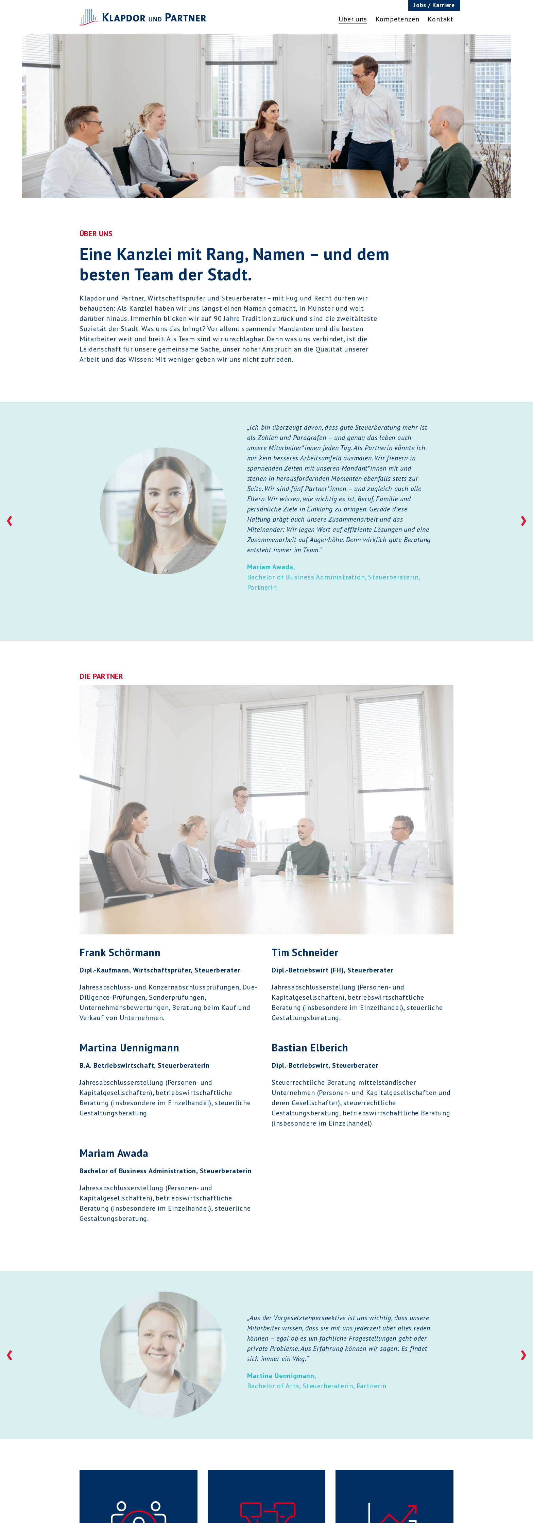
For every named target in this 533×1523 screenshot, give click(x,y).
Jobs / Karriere (434, 5)
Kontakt (440, 19)
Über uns (353, 19)
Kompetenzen (397, 19)
